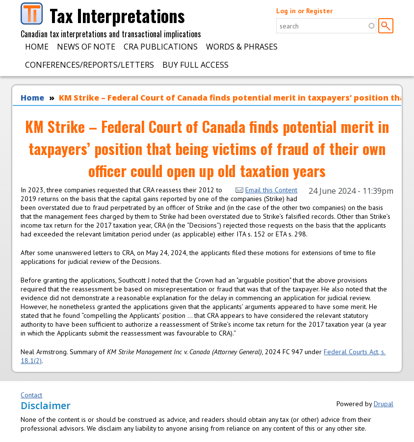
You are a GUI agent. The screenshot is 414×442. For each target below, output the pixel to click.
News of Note (86, 46)
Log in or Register (304, 10)
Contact (31, 394)
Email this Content (266, 189)
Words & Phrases (242, 46)
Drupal (383, 403)
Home (37, 46)
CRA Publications (161, 46)
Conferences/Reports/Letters (89, 64)
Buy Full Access (195, 64)
